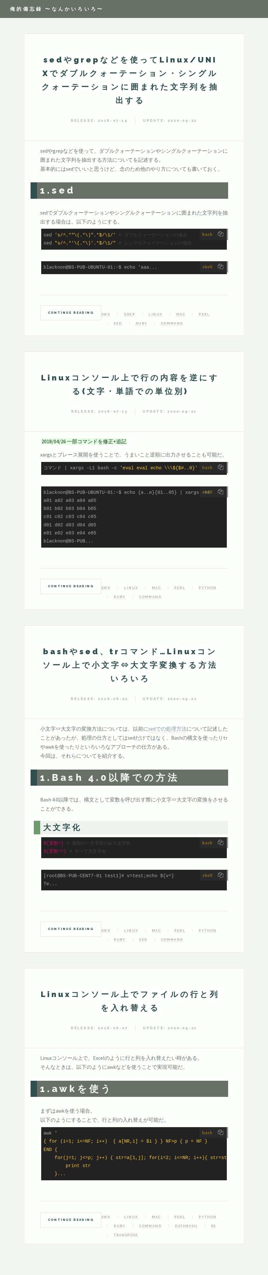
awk (106, 314)
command (172, 323)
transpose (126, 1235)
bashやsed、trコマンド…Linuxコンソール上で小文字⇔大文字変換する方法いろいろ (130, 665)
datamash (186, 1226)
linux (155, 314)
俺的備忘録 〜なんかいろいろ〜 (57, 9)
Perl (204, 314)
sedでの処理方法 (167, 728)
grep (129, 314)
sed (118, 323)
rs (213, 1226)
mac (180, 314)
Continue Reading (71, 312)
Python (208, 588)
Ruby (142, 323)
